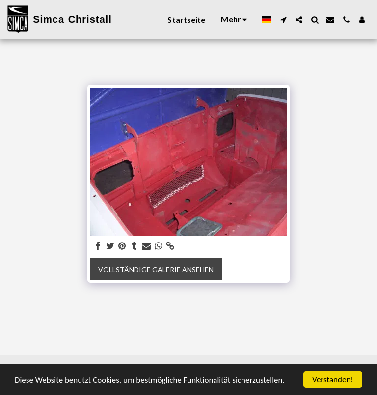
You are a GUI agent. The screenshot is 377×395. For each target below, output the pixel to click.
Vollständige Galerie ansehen (156, 269)
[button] (283, 20)
